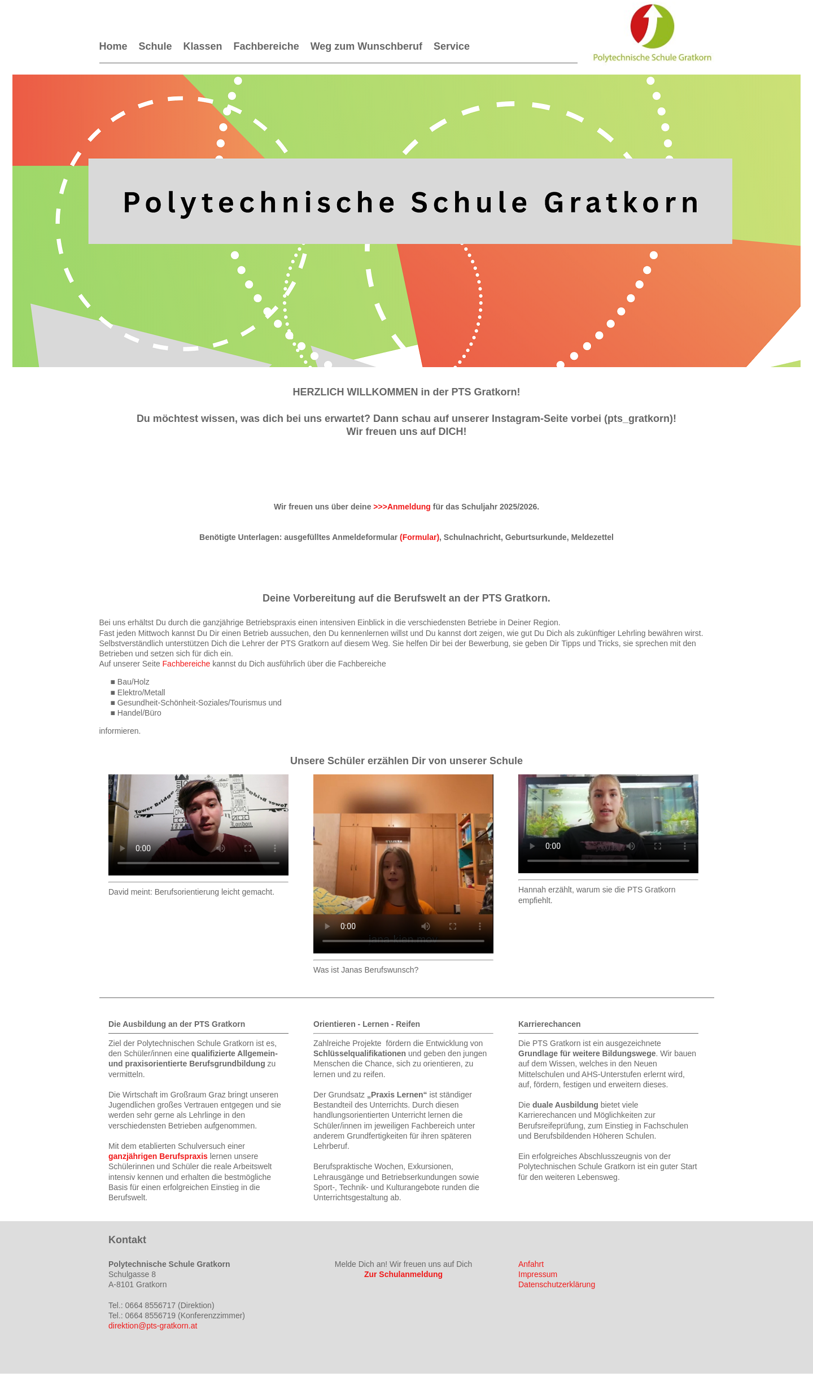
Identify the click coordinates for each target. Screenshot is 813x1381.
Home (113, 46)
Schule (155, 46)
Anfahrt (531, 1264)
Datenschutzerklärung (556, 1284)
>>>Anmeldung (402, 506)
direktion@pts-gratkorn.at (152, 1325)
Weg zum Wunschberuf (366, 46)
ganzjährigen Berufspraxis (158, 1156)
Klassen (202, 46)
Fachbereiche (266, 46)
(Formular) (419, 537)
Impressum (537, 1274)
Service (452, 46)
